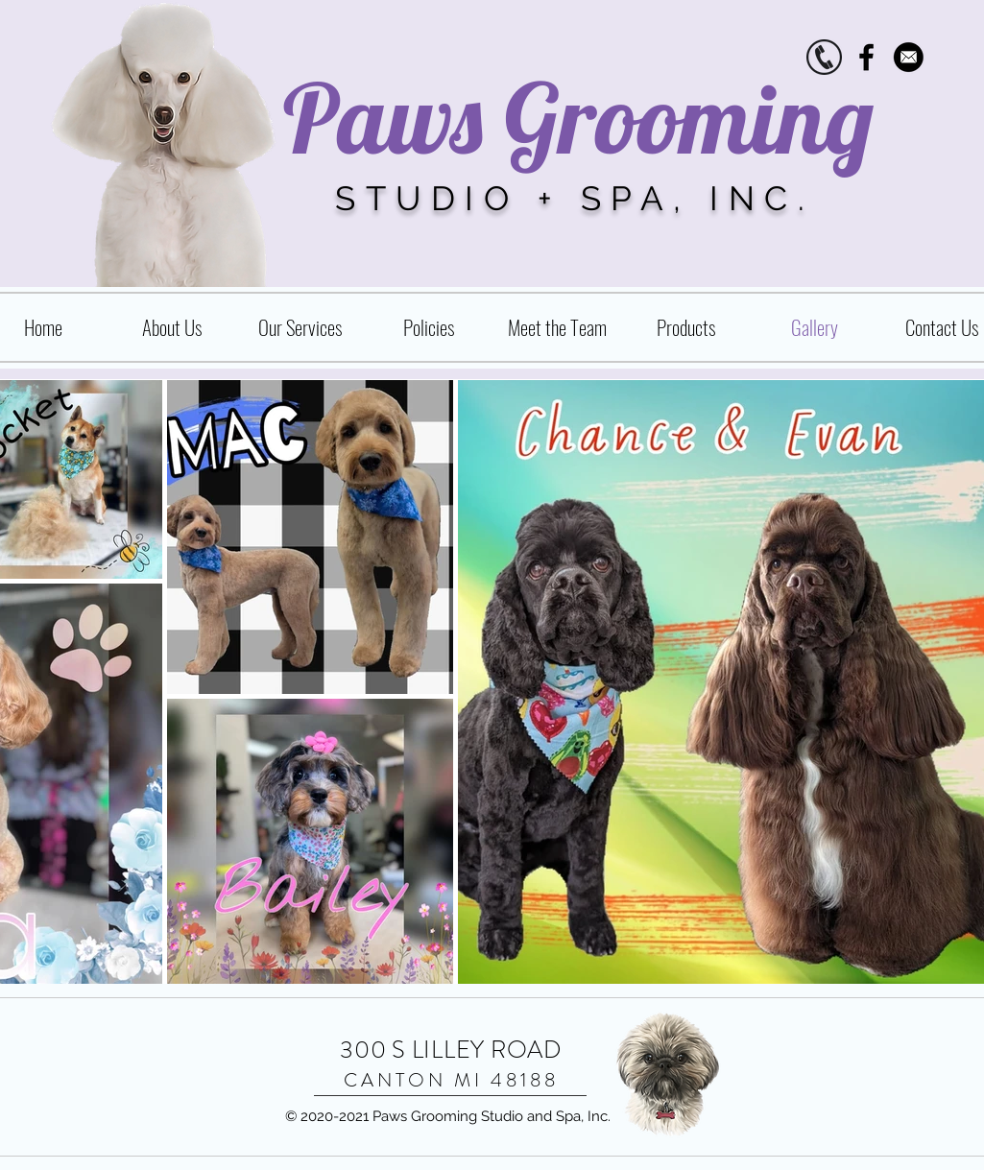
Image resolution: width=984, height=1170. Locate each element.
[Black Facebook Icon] (866, 57)
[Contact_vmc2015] (908, 57)
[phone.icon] (824, 57)
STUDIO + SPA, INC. (574, 198)
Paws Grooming (578, 118)
